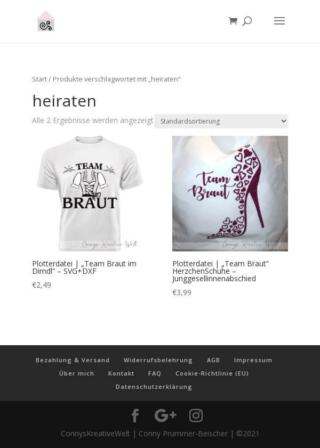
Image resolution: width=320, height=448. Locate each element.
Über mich (76, 373)
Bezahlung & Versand (73, 360)
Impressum (253, 360)
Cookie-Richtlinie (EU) (212, 373)
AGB (213, 360)
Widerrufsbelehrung (158, 360)
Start (39, 79)
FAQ (155, 373)
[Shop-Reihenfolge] (221, 121)
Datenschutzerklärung (154, 386)
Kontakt (121, 373)
